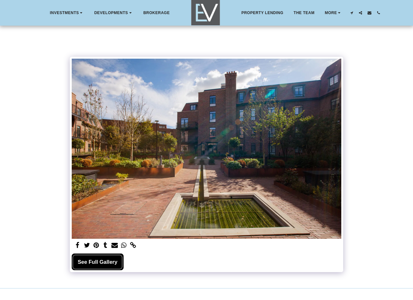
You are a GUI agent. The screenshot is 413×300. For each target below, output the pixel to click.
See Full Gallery (97, 262)
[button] (67, 13)
